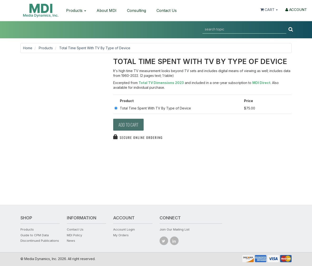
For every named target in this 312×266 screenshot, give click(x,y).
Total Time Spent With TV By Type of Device (94, 48)
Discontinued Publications (39, 240)
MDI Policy (74, 235)
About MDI (107, 10)
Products (76, 10)
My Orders (121, 235)
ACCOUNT (296, 9)
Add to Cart (128, 125)
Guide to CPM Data (34, 235)
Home (27, 48)
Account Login (124, 229)
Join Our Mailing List (175, 229)
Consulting (136, 10)
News (71, 240)
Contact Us (166, 10)
